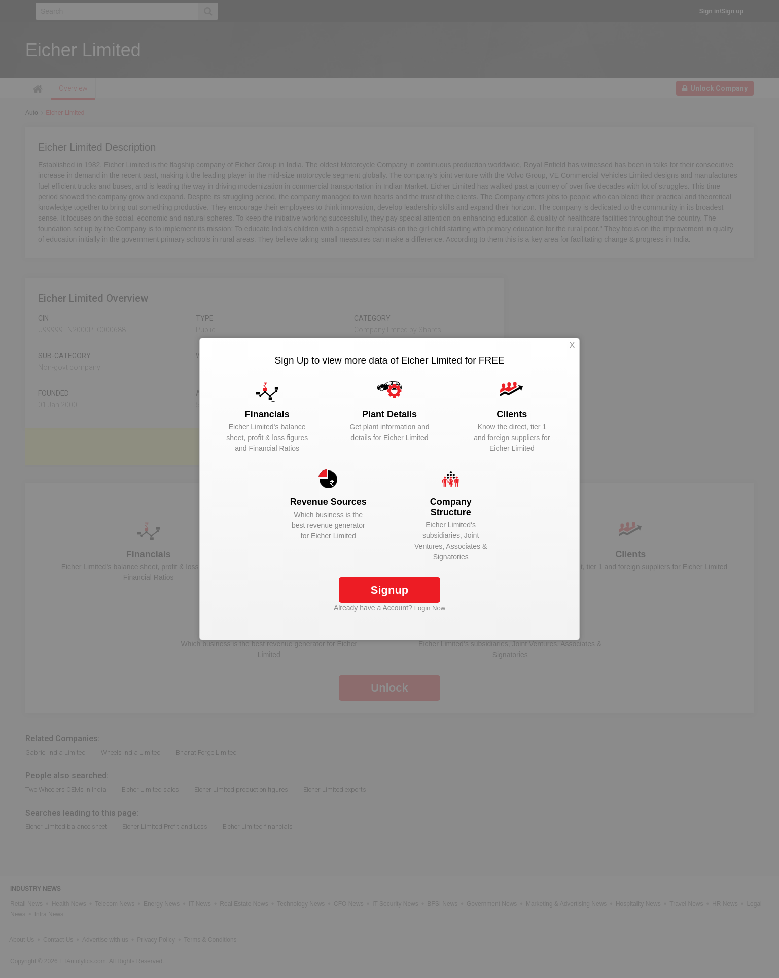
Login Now (429, 608)
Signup (390, 590)
